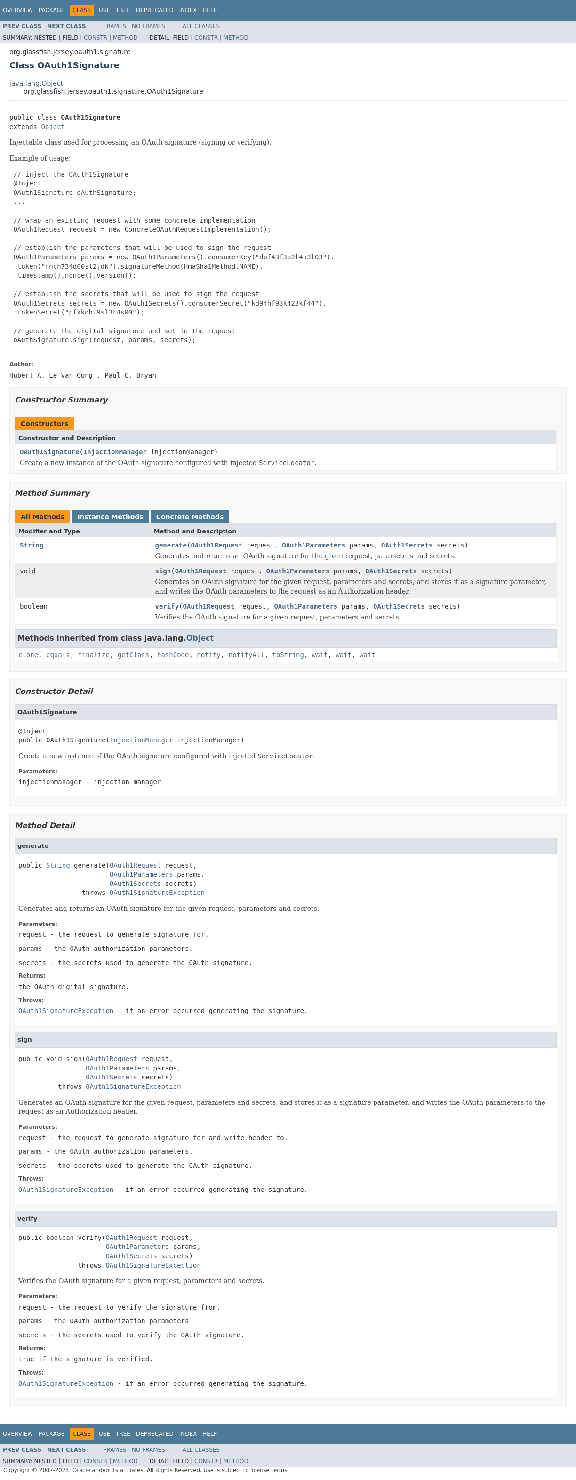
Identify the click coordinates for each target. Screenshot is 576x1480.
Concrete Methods (190, 517)
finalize (93, 655)
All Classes (201, 26)
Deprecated (155, 10)
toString (288, 655)
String (32, 545)
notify (209, 655)
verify (167, 606)
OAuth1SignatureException (157, 892)
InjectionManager (115, 452)
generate (171, 545)
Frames (115, 26)
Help (209, 10)
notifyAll (246, 655)
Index (188, 10)
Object (53, 126)
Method (125, 37)
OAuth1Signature (49, 452)
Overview (18, 10)
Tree (123, 10)
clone (28, 655)
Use (104, 10)
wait (320, 655)
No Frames (148, 26)
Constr (95, 37)
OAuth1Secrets (407, 545)
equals (58, 655)
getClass (133, 655)
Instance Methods (110, 517)
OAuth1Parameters (313, 545)
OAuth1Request (216, 545)
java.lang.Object (36, 83)
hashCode (173, 655)
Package (51, 10)
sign (163, 571)
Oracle (81, 1470)
